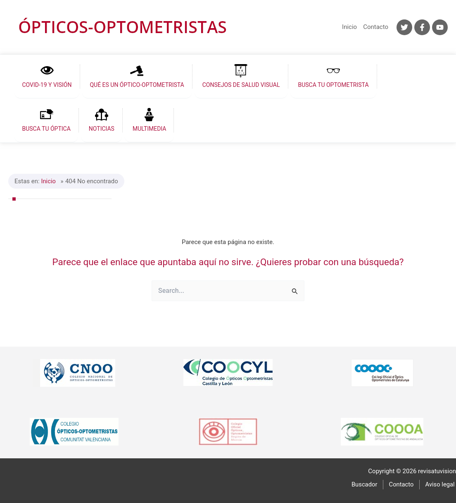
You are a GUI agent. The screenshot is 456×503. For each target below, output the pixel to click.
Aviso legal (441, 484)
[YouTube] (440, 27)
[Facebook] (422, 27)
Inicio (349, 27)
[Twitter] (404, 27)
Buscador (368, 484)
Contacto (375, 27)
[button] (45, 76)
